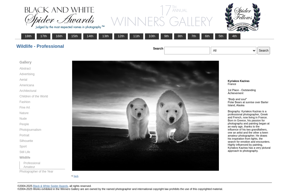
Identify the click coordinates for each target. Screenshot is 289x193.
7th (194, 36)
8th (180, 36)
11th (136, 36)
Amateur (29, 167)
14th (90, 36)
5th (221, 36)
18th (28, 36)
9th (166, 36)
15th (75, 36)
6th (207, 36)
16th (59, 36)
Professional (32, 163)
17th (43, 36)
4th (234, 36)
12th (121, 36)
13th (105, 36)
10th (152, 36)
